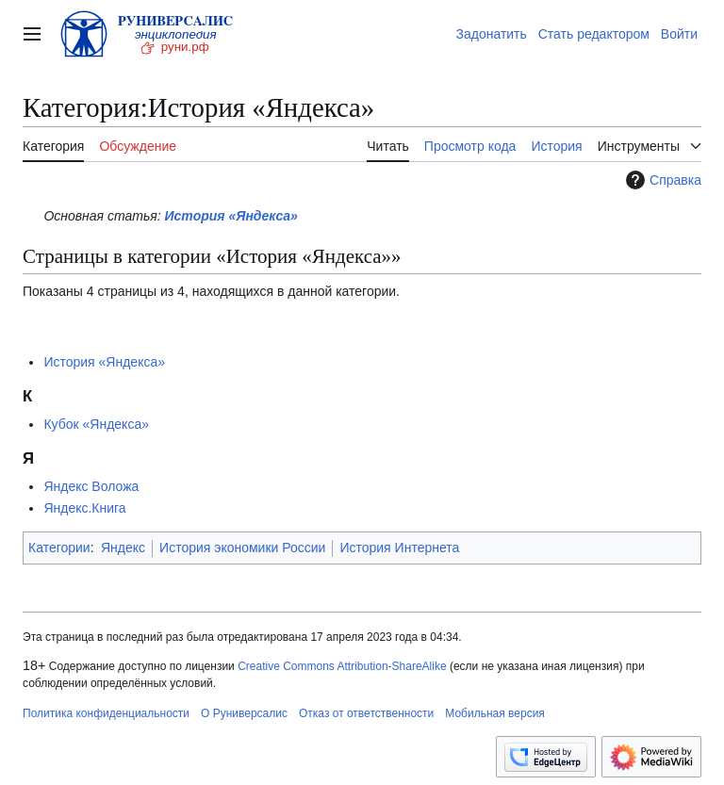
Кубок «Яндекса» (96, 424)
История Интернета (399, 547)
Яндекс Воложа (91, 486)
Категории (59, 547)
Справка (661, 180)
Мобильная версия (495, 713)
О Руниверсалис (244, 713)
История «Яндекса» (231, 215)
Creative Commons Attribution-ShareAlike (342, 666)
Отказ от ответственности (366, 713)
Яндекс (123, 547)
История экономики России (242, 547)
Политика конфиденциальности (106, 713)
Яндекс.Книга (84, 507)
